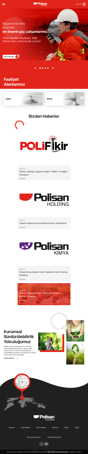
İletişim (77, 428)
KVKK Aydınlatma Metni (54, 438)
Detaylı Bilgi (22, 179)
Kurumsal (12, 428)
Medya (66, 428)
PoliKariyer (55, 428)
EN (80, 4)
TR (76, 4)
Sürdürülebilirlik (11, 359)
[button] (4, 5)
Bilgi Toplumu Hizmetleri (34, 438)
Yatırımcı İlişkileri (41, 428)
